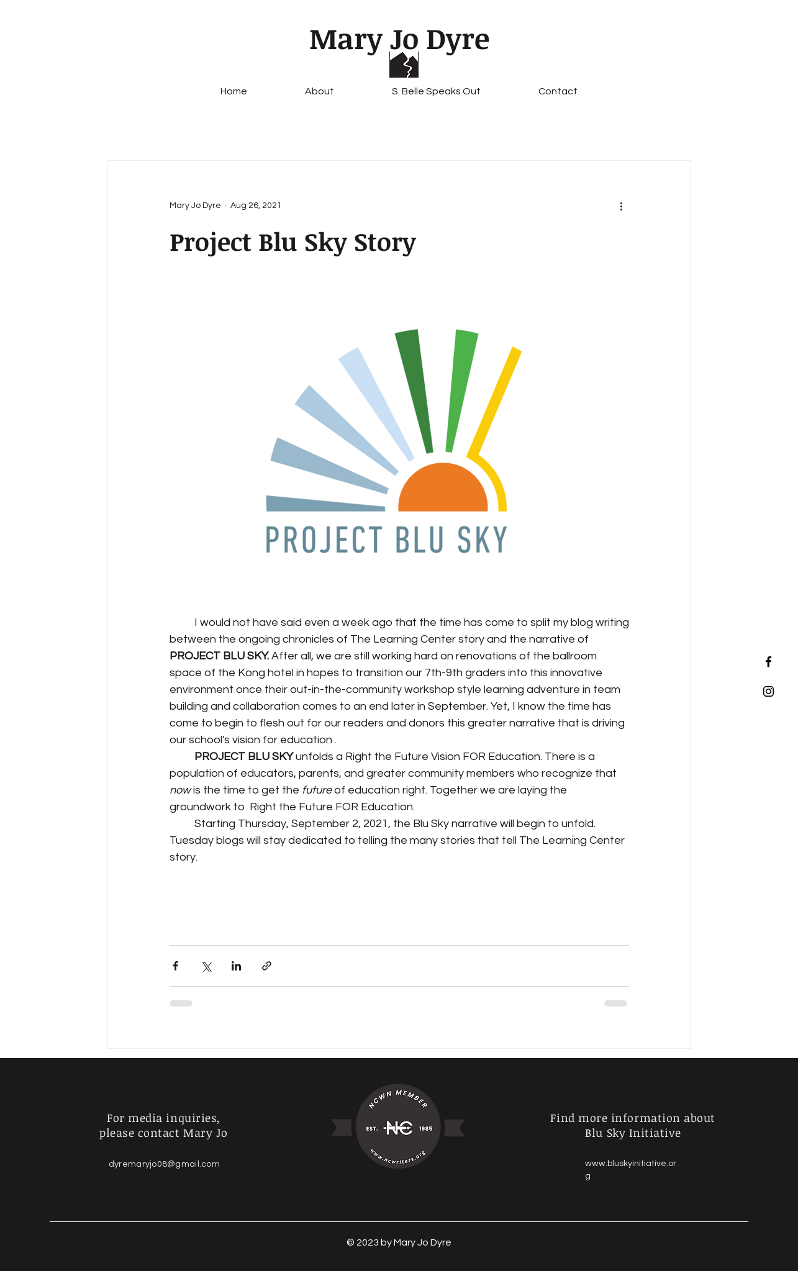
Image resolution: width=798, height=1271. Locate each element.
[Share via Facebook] (175, 966)
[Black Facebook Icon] (768, 661)
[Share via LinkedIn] (236, 966)
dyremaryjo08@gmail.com (164, 1164)
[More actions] (621, 205)
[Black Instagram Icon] (768, 691)
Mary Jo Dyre (399, 38)
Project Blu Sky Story (293, 241)
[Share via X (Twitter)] (206, 966)
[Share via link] (267, 966)
